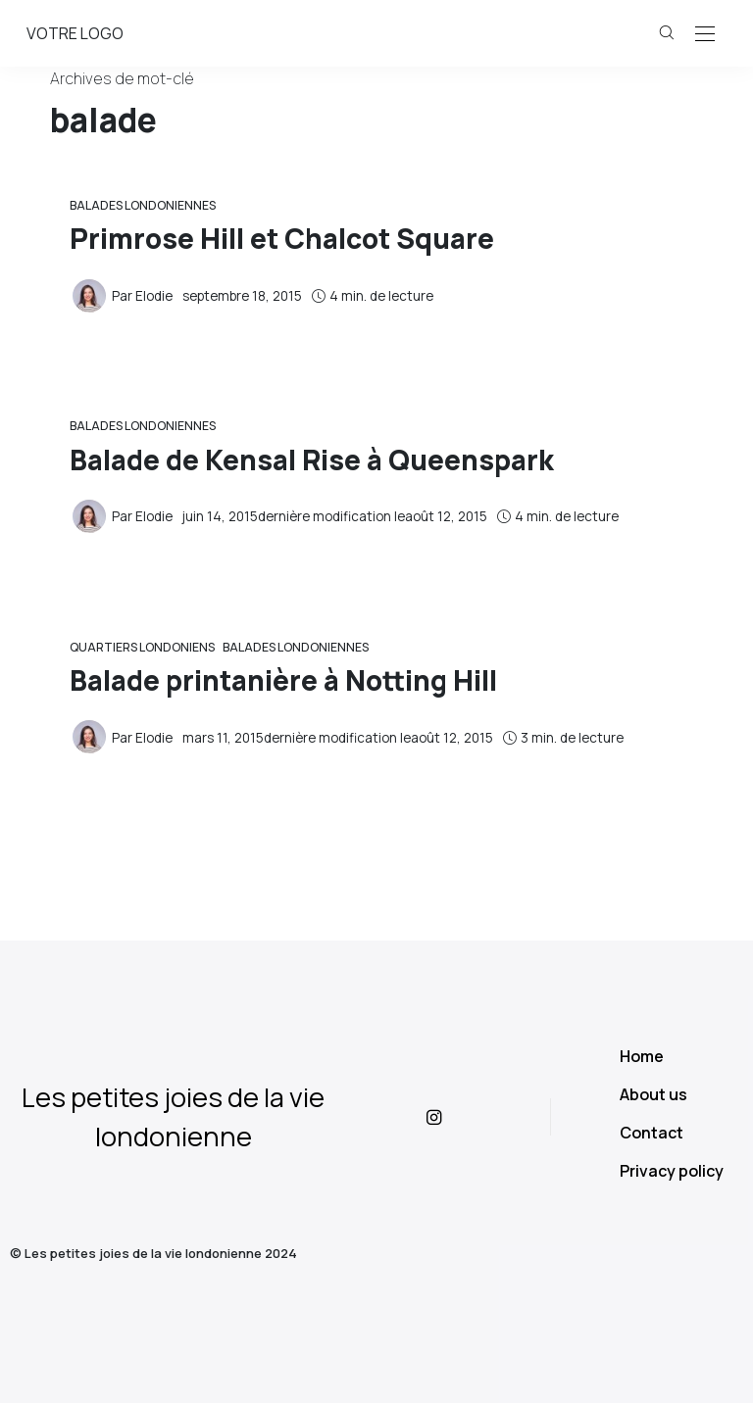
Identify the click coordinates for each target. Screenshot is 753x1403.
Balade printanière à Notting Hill (283, 680)
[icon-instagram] (450, 1117)
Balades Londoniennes (143, 205)
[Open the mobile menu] (705, 35)
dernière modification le (334, 516)
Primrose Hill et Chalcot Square (282, 238)
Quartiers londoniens (142, 647)
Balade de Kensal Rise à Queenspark (312, 459)
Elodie (154, 296)
